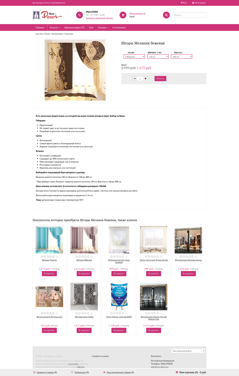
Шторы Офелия (84, 259)
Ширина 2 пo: (155, 53)
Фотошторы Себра (84, 316)
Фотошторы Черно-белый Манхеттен (154, 317)
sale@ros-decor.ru (159, 366)
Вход (185, 3)
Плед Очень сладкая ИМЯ (119, 316)
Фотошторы (57, 33)
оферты (80, 366)
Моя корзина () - (192, 372)
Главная (40, 27)
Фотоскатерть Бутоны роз (49, 316)
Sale (91, 27)
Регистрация (200, 3)
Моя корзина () (137, 13)
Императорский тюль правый (119, 261)
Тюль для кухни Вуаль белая (154, 259)
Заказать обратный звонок (99, 17)
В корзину (49, 273)
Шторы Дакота (49, 259)
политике (73, 363)
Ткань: (131, 53)
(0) (56, 256)
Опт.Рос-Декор (43, 33)
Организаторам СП (74, 27)
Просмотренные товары (119, 372)
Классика (68, 33)
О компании (119, 27)
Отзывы (102, 27)
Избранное (80, 372)
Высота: (178, 53)
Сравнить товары (45, 372)
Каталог (54, 27)
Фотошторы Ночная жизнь (188, 259)
